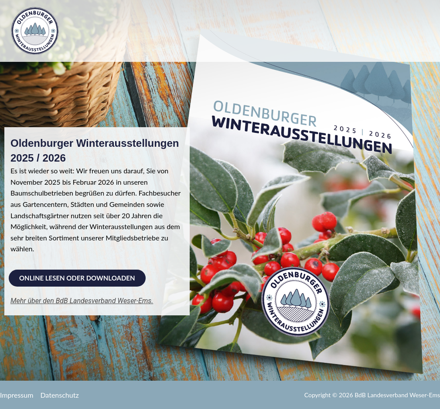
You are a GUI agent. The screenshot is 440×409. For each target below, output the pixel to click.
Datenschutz (59, 395)
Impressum (16, 395)
